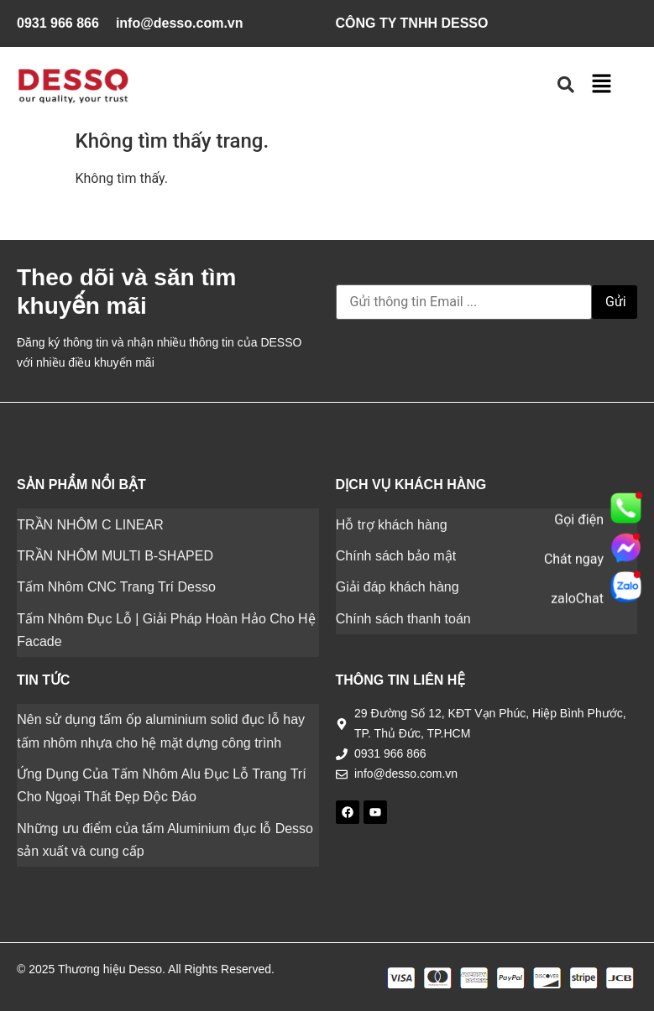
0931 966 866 (58, 23)
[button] (601, 84)
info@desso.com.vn (179, 23)
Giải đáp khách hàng (397, 587)
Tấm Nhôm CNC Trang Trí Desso (116, 587)
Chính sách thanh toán (403, 618)
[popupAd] (625, 491)
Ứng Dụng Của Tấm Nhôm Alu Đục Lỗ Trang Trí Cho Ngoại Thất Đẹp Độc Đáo (161, 784)
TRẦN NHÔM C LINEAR (90, 524)
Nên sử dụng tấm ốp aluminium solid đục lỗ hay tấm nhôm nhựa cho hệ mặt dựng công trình (161, 729)
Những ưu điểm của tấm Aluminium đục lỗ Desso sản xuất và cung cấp (165, 838)
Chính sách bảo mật (396, 556)
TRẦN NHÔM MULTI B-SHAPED (115, 556)
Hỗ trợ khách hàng (391, 524)
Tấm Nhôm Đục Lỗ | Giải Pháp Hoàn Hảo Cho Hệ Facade (166, 629)
